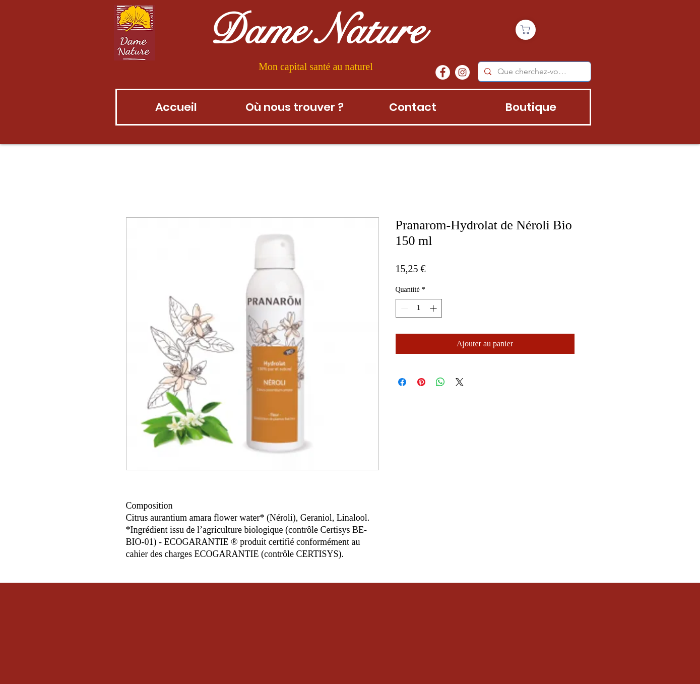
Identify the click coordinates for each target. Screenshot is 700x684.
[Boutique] (526, 30)
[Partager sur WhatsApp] (440, 382)
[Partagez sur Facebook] (402, 382)
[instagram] (462, 72)
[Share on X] (460, 382)
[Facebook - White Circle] (442, 72)
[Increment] (434, 308)
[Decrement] (403, 308)
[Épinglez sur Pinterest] (421, 382)
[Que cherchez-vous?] (533, 71)
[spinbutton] (419, 308)
